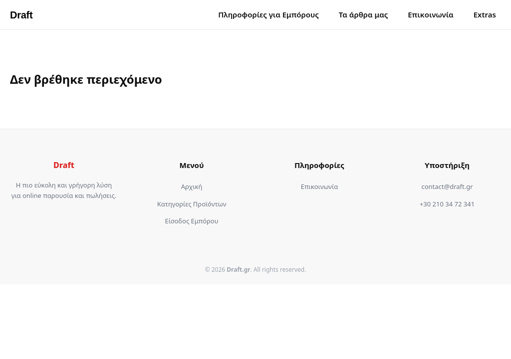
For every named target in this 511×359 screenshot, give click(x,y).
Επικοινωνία (431, 14)
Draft (21, 14)
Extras (485, 14)
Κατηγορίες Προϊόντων (192, 203)
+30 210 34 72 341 (447, 203)
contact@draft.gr (447, 186)
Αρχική (192, 186)
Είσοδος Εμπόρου (192, 220)
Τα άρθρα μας (363, 14)
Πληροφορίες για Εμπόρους (268, 14)
